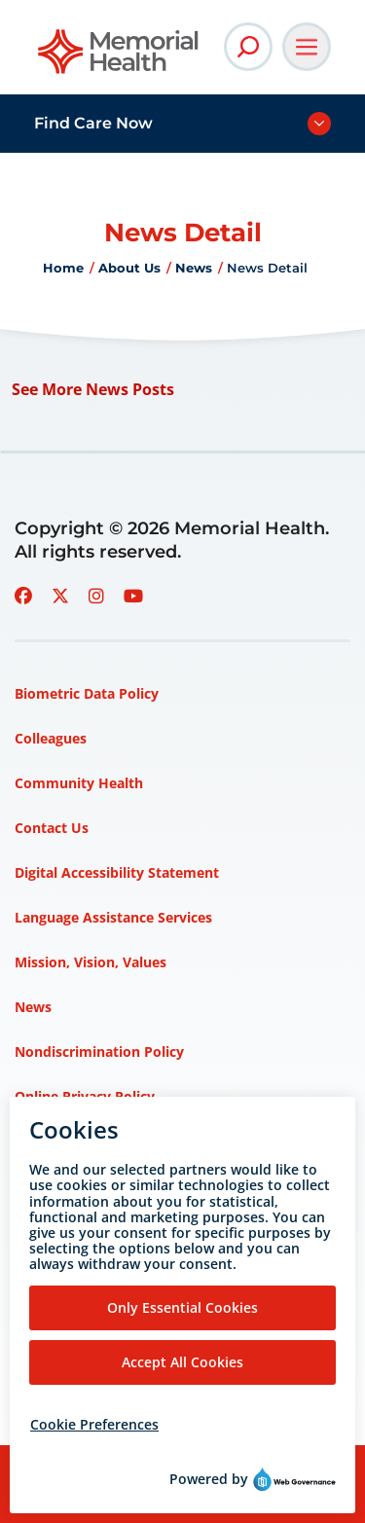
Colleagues (51, 738)
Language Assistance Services (113, 917)
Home (63, 267)
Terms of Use (59, 1275)
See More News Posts (93, 389)
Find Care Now (93, 123)
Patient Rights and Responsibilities (131, 1141)
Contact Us (52, 827)
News (193, 267)
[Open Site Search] (248, 46)
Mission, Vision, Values (90, 962)
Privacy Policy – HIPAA (90, 1230)
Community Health (79, 783)
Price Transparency (78, 1186)
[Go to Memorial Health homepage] (119, 57)
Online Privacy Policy (85, 1096)
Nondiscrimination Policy (99, 1051)
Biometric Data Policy (87, 693)
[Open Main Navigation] (306, 46)
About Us (129, 267)
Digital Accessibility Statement (117, 872)
